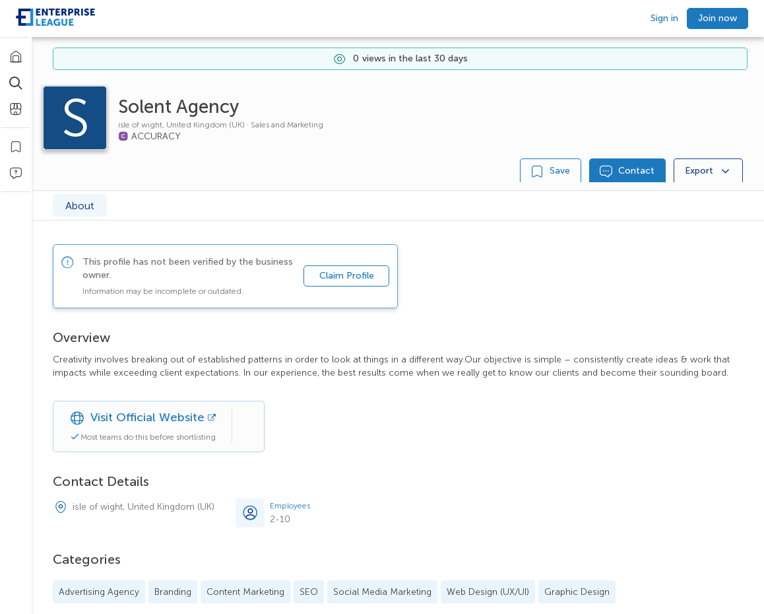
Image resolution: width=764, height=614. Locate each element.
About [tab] (79, 205)
